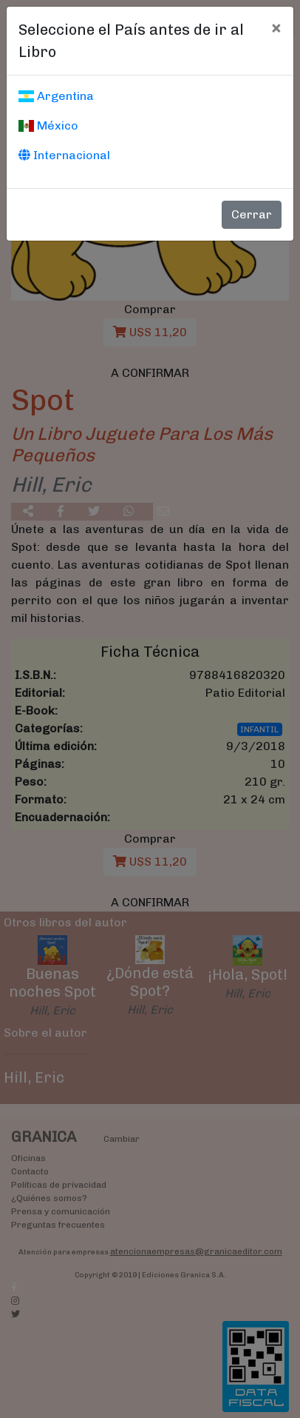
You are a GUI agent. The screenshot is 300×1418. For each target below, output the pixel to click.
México (48, 125)
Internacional (64, 155)
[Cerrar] (276, 27)
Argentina (56, 96)
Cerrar (251, 214)
